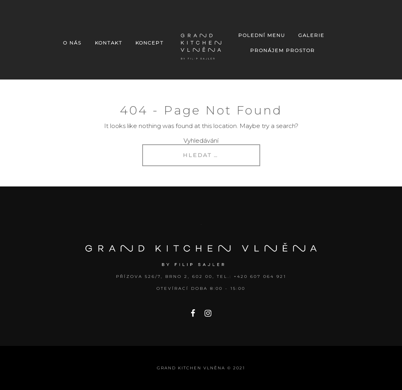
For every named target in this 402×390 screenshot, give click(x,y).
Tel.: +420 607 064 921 (251, 276)
